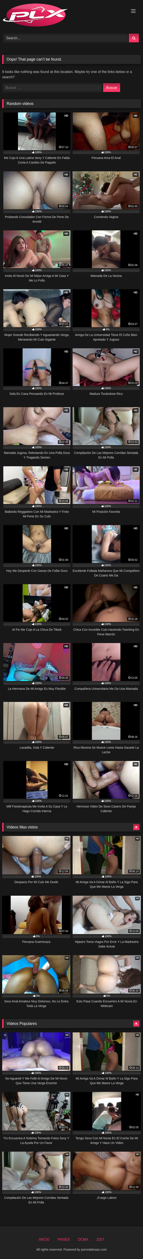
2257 (100, 1239)
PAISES (64, 1239)
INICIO (44, 1239)
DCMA (83, 1239)
